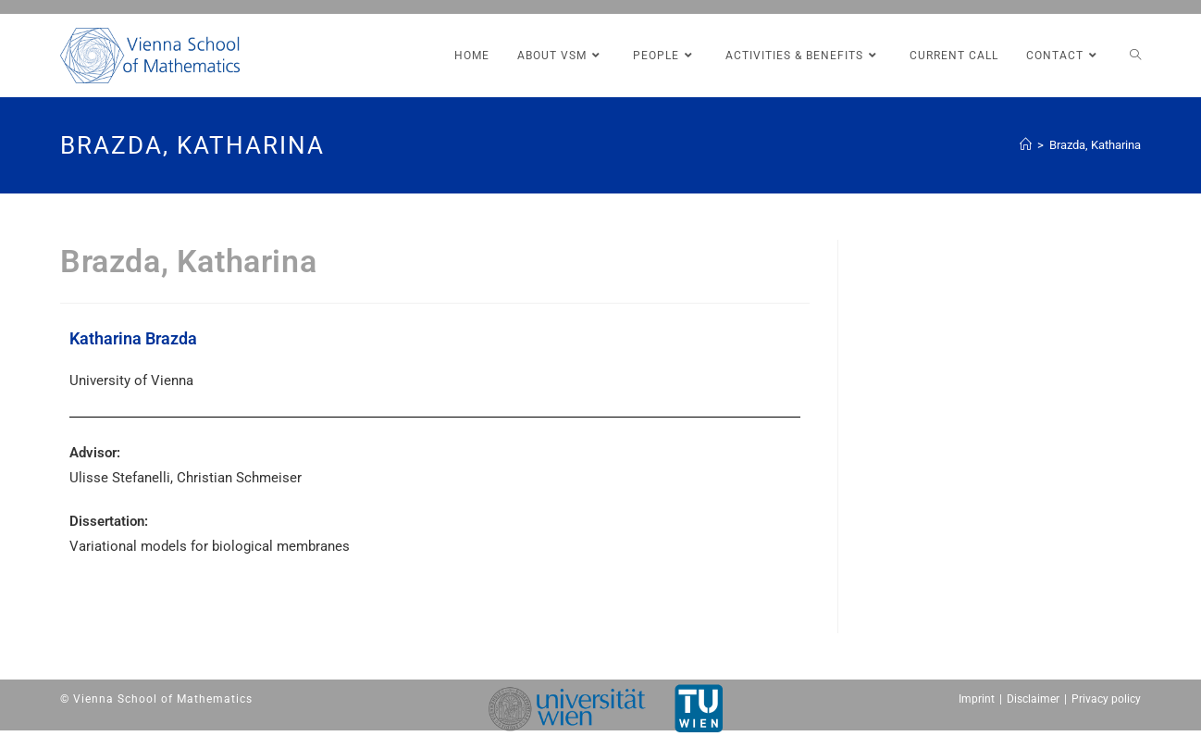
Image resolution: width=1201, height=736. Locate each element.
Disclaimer (1033, 698)
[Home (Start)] (1026, 145)
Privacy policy (1106, 698)
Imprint (977, 698)
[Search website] (1135, 55)
